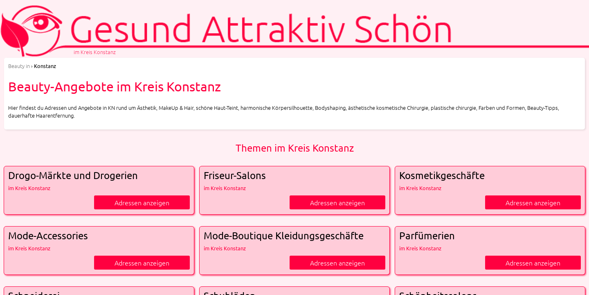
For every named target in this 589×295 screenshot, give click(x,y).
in (19, 66)
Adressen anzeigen (142, 202)
